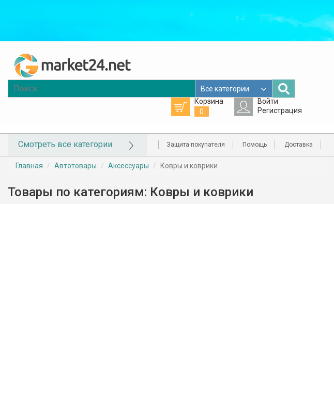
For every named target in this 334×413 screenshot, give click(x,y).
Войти (267, 101)
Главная (29, 166)
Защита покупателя (195, 144)
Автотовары (75, 166)
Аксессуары (128, 166)
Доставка (298, 144)
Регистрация (279, 110)
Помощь (254, 144)
